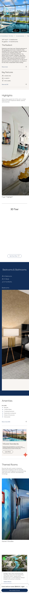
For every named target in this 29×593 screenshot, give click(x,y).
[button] (14, 505)
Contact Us (15, 569)
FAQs (14, 559)
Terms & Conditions (8, 528)
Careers (14, 561)
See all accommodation (10, 417)
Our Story (14, 553)
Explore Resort (7, 386)
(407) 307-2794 (14, 573)
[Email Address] (14, 524)
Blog (14, 556)
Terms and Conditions (14, 579)
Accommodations (20, 36)
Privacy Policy (19, 531)
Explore (7, 452)
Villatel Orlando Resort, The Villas (13, 373)
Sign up (14, 535)
